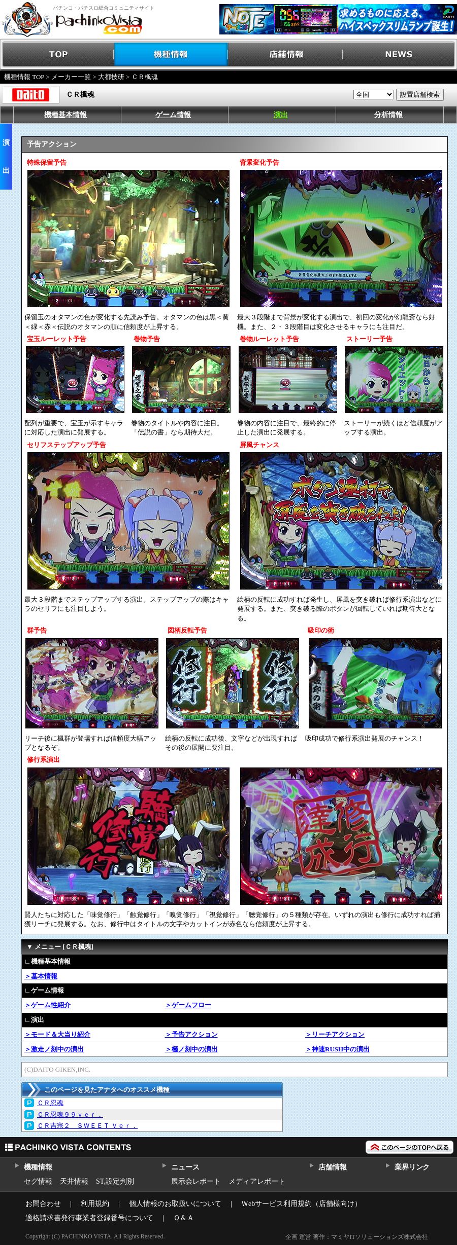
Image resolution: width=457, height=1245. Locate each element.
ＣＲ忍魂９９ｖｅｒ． (70, 1114)
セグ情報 (38, 1181)
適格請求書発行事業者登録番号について (89, 1218)
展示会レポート (196, 1181)
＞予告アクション (191, 1034)
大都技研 (111, 77)
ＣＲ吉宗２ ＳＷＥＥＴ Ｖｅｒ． (87, 1125)
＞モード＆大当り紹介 (57, 1034)
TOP (57, 54)
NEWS (400, 54)
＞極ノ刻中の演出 (191, 1049)
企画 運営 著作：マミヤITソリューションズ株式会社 (356, 1236)
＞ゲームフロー (188, 1005)
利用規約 (95, 1203)
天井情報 (74, 1181)
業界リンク (412, 1167)
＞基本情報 (40, 976)
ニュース (185, 1167)
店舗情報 (285, 54)
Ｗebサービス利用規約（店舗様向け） (301, 1203)
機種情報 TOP (24, 77)
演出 (281, 115)
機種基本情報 (65, 115)
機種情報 (171, 54)
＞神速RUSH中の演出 (337, 1049)
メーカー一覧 (71, 77)
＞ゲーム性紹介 (47, 1005)
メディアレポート (256, 1181)
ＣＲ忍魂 (50, 1103)
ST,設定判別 (115, 1181)
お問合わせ (43, 1203)
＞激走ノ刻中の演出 (54, 1049)
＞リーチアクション (335, 1034)
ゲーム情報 (173, 115)
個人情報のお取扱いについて (175, 1203)
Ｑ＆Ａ (183, 1218)
